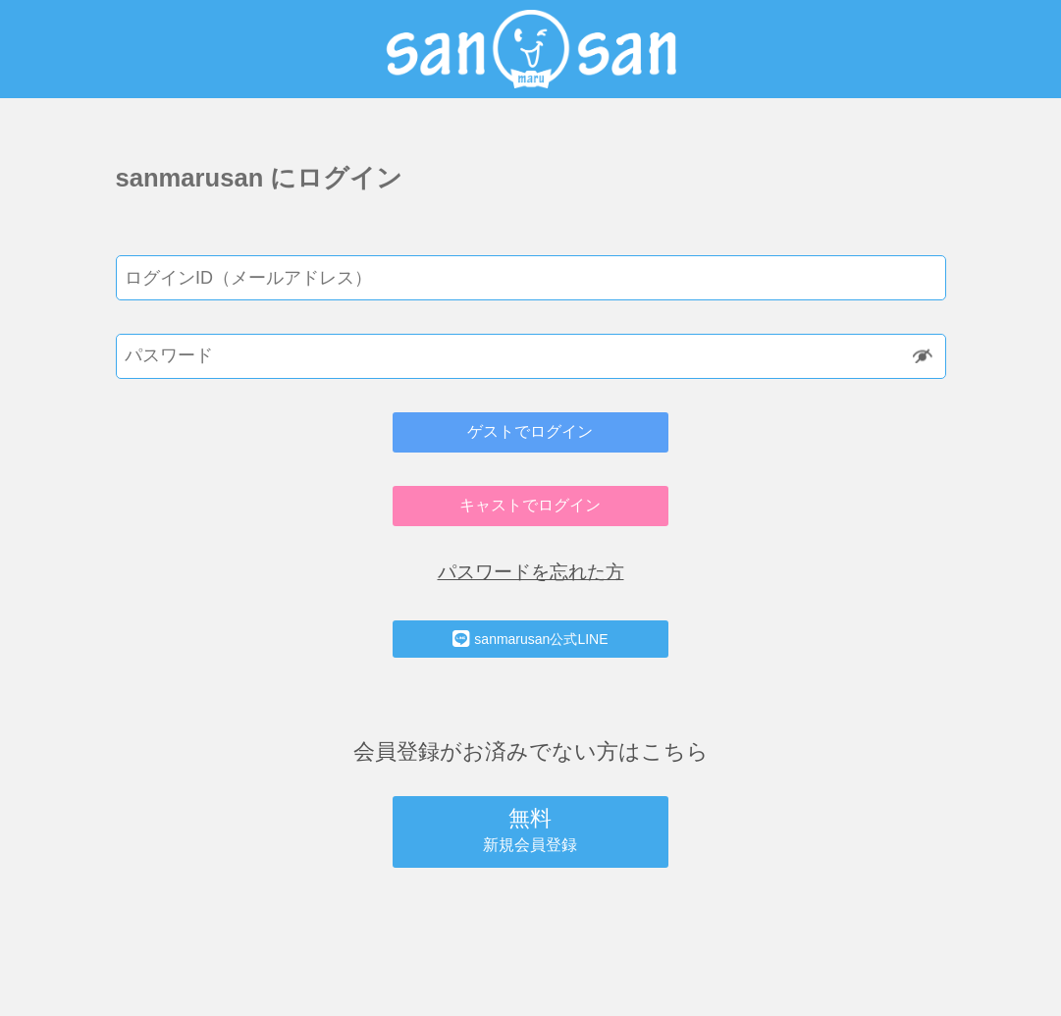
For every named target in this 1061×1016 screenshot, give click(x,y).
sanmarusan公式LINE (530, 639)
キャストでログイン (530, 505)
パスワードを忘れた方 (531, 571)
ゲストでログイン (530, 431)
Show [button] (923, 355)
